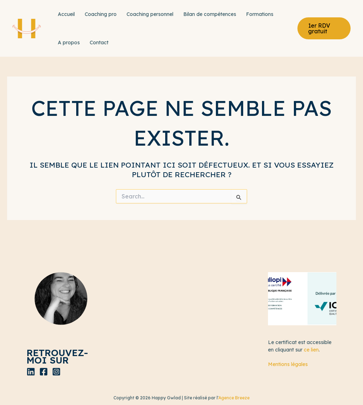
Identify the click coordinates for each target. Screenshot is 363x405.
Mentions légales (288, 364)
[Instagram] (56, 371)
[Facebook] (43, 371)
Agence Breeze (234, 397)
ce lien (311, 350)
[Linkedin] (31, 371)
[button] (324, 28)
